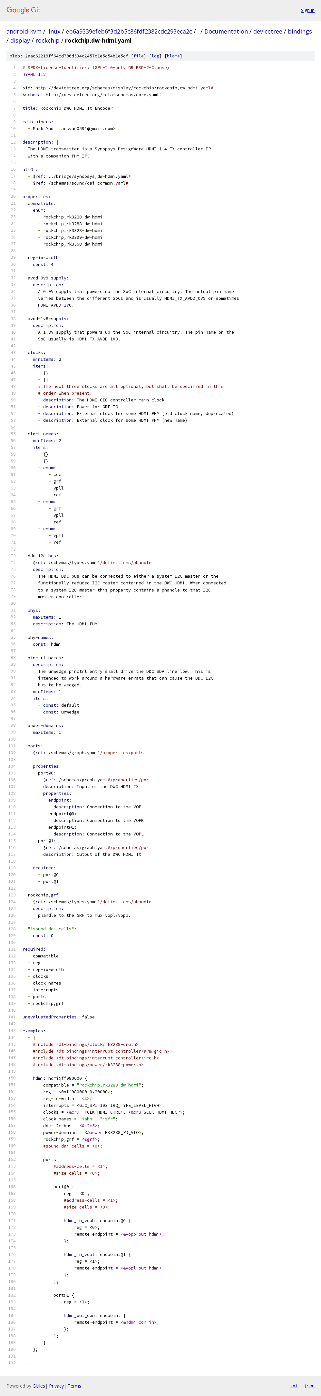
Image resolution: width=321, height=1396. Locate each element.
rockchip (47, 40)
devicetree (267, 31)
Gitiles (39, 1386)
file (138, 56)
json (309, 1386)
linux (53, 31)
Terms (74, 1386)
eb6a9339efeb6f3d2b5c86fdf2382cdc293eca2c (129, 31)
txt (294, 1386)
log (155, 56)
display (20, 40)
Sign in (308, 10)
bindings (300, 31)
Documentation (226, 31)
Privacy (56, 1386)
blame (173, 56)
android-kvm (24, 31)
